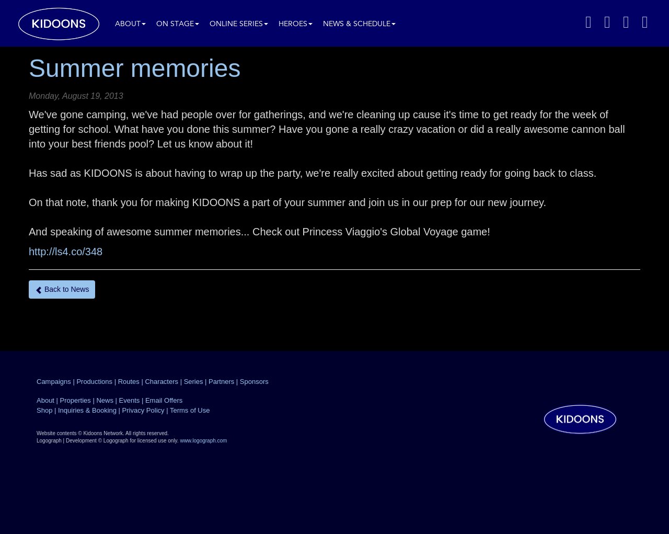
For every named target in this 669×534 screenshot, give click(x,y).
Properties (75, 400)
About (130, 24)
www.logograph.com (203, 441)
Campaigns (54, 381)
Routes (129, 381)
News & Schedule (359, 24)
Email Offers (163, 400)
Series (193, 381)
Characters (161, 381)
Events (129, 400)
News (104, 400)
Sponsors (254, 381)
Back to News (62, 289)
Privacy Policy (143, 410)
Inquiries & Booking (87, 410)
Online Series (239, 24)
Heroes (296, 24)
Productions (94, 381)
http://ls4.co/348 (65, 251)
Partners (221, 381)
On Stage (177, 24)
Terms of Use (190, 410)
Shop (44, 410)
